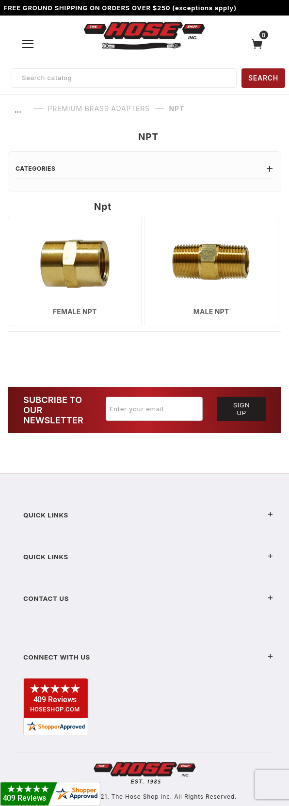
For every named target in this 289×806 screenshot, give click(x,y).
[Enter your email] (154, 409)
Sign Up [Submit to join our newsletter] (241, 409)
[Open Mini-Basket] (259, 43)
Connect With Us (148, 657)
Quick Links (148, 515)
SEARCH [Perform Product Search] (263, 78)
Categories (144, 168)
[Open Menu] (28, 43)
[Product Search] (124, 78)
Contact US (148, 598)
